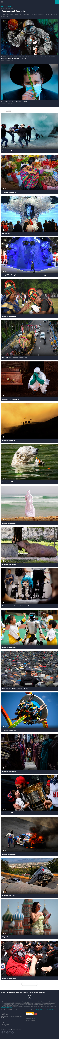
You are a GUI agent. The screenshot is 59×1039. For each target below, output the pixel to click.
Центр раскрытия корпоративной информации (11, 1029)
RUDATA (3, 1028)
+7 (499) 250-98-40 (38, 1009)
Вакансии (25, 992)
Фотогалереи (6, 6)
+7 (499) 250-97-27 (49, 1009)
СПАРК (2, 1017)
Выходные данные (30, 1018)
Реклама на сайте (33, 992)
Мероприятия (42, 992)
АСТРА (2, 1022)
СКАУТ (2, 1020)
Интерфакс (29, 2)
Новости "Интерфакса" (6, 1025)
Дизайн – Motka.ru (30, 1020)
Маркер (3, 1021)
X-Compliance (4, 1019)
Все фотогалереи (29, 984)
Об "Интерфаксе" (11, 992)
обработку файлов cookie (6, 1007)
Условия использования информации (35, 1017)
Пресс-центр (19, 992)
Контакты (3, 992)
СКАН (2, 1027)
